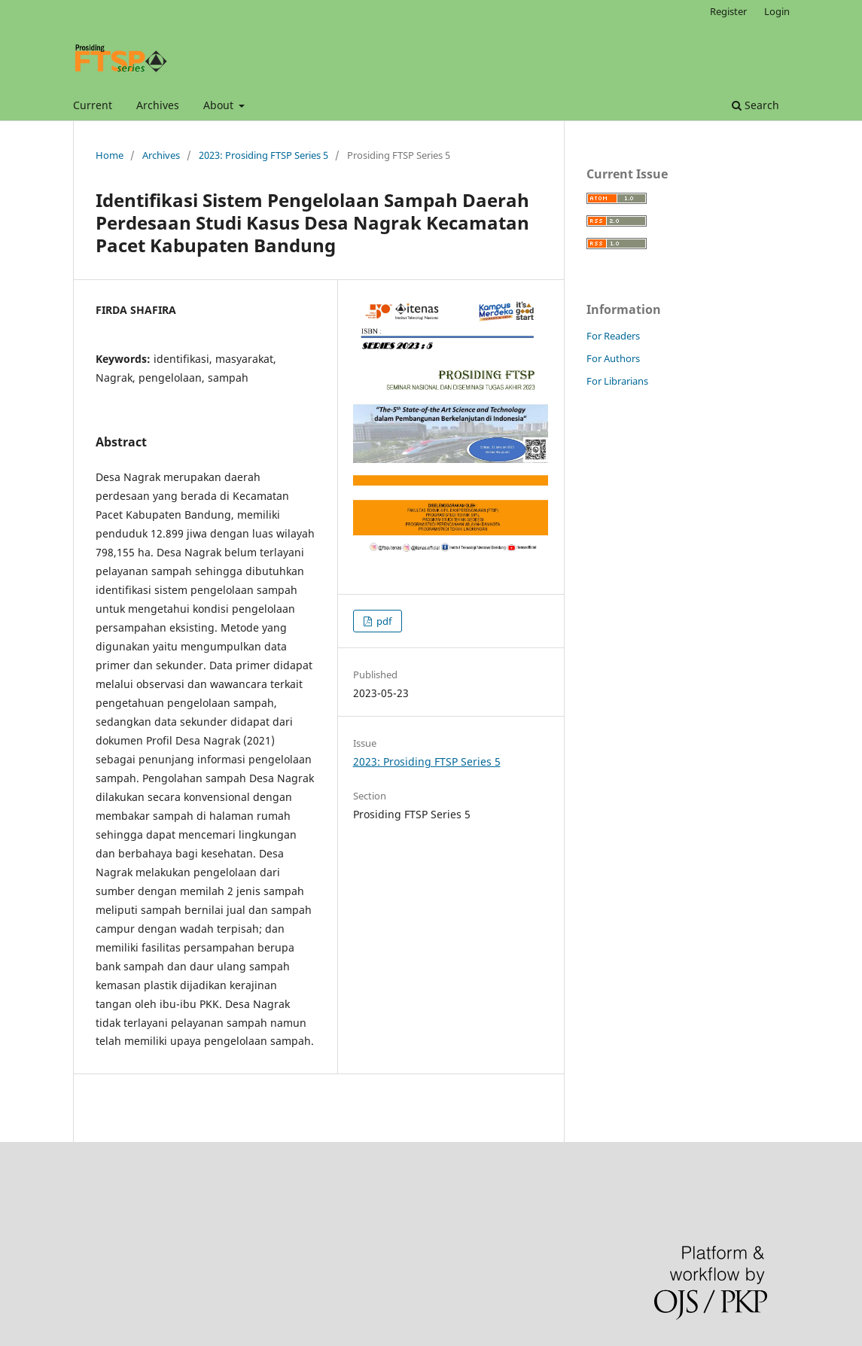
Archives (157, 105)
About (219, 105)
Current (92, 105)
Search (755, 105)
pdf (382, 621)
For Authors (613, 358)
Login (777, 11)
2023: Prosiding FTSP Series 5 (263, 155)
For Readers (613, 336)
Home (109, 155)
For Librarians (617, 381)
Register (728, 11)
